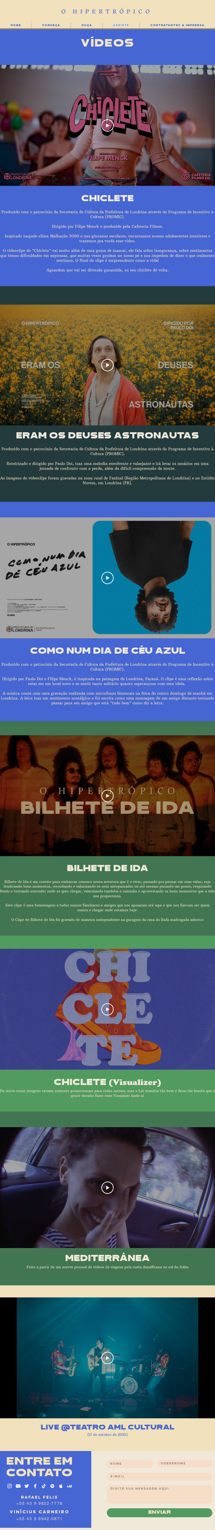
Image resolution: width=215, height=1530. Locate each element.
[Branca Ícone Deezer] (69, 1486)
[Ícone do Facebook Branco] (35, 1486)
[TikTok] (44, 1486)
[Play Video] (107, 125)
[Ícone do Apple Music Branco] (61, 1486)
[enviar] (159, 1512)
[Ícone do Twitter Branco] (27, 1486)
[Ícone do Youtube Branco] (18, 1486)
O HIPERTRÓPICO (106, 11)
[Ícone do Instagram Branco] (10, 1486)
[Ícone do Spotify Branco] (52, 1486)
